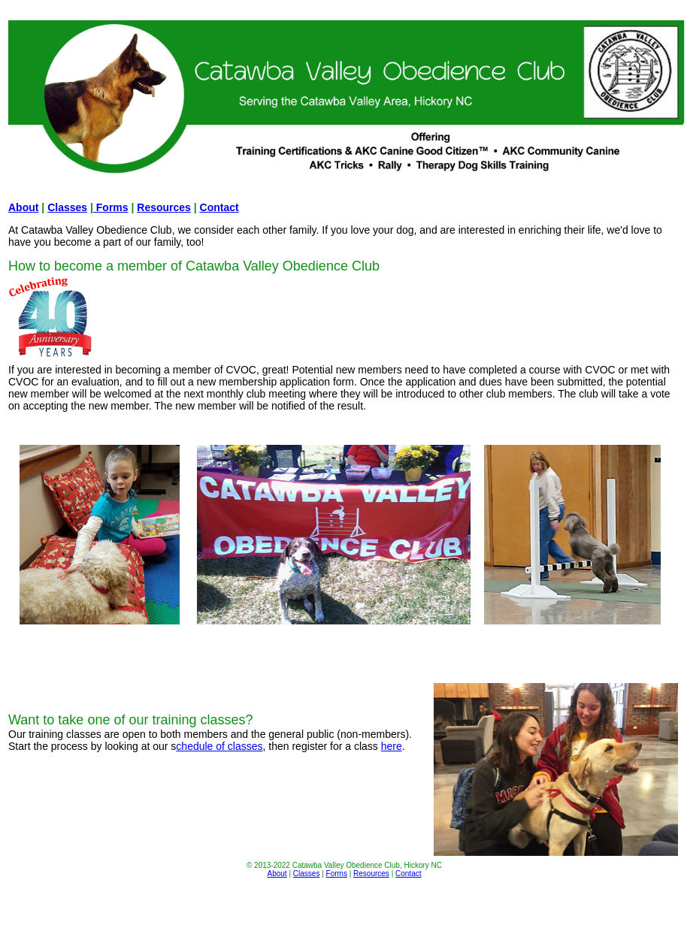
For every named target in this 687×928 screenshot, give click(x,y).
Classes (67, 207)
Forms (111, 207)
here (391, 746)
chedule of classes (219, 746)
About (23, 207)
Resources (164, 207)
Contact (219, 207)
